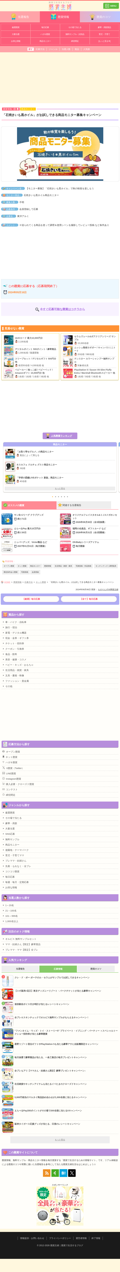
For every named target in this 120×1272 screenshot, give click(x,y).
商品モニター (45, 41)
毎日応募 (45, 27)
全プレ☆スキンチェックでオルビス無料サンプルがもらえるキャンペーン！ (52, 1017)
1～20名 (8, 905)
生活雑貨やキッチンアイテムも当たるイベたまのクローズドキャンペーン (51, 1084)
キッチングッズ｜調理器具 (106, 566)
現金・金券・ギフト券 (15, 638)
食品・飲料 (9, 654)
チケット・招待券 (13, 643)
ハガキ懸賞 (45, 34)
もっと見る (60, 488)
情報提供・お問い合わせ (32, 1238)
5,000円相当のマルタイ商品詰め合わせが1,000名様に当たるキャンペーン (51, 1097)
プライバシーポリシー (60, 1238)
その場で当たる (74, 27)
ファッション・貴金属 (15, 680)
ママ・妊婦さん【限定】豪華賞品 (21, 944)
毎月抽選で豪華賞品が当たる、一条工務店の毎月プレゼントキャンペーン (51, 1057)
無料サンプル (10, 839)
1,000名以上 (10, 921)
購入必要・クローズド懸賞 (18, 784)
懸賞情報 (59, 16)
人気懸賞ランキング (61, 435)
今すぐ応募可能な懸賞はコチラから (62, 309)
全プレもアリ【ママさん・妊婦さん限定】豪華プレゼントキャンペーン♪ (50, 1070)
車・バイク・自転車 (14, 622)
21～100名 (9, 910)
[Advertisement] (60, 77)
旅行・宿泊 (9, 627)
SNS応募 (8, 833)
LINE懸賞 (9, 773)
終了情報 (96, 1238)
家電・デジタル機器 (14, 632)
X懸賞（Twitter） (13, 767)
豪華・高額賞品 (104, 27)
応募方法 (40, 49)
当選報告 (19, 16)
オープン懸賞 (9, 566)
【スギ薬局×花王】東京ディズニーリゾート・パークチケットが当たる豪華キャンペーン (58, 991)
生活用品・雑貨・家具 (63, 566)
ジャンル (53, 49)
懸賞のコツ (100, 16)
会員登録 (35, 572)
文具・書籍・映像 (13, 675)
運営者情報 (81, 1238)
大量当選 (15, 34)
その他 (7, 686)
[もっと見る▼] (104, 41)
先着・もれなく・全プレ (16, 866)
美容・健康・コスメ (14, 659)
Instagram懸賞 (11, 778)
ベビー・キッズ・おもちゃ (17, 664)
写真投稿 (24, 572)
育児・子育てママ (13, 855)
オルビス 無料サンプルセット (19, 938)
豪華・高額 (9, 823)
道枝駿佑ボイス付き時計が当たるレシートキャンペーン (42, 1004)
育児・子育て (104, 34)
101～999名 (10, 915)
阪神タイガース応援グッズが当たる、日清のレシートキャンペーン (47, 1124)
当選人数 (66, 49)
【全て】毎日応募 (89, 599)
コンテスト (10, 789)
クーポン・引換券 (13, 648)
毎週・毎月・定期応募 (15, 882)
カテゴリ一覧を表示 (111, 4)
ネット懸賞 (22, 566)
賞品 (77, 49)
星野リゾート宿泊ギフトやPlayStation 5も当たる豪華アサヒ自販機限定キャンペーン (56, 1044)
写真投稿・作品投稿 (83, 566)
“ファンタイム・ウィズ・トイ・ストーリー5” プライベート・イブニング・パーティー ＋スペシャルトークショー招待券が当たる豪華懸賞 (66, 1032)
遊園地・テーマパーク (15, 850)
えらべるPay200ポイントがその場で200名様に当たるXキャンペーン (48, 1110)
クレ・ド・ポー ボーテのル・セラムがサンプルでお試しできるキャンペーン (52, 977)
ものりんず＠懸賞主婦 (108, 589)
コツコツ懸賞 (10, 871)
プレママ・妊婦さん (14, 860)
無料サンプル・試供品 (74, 34)
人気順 (86, 49)
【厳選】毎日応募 (31, 599)
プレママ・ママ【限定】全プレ (20, 949)
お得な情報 (15, 41)
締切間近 (75, 41)
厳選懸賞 (15, 27)
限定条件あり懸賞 (11, 572)
